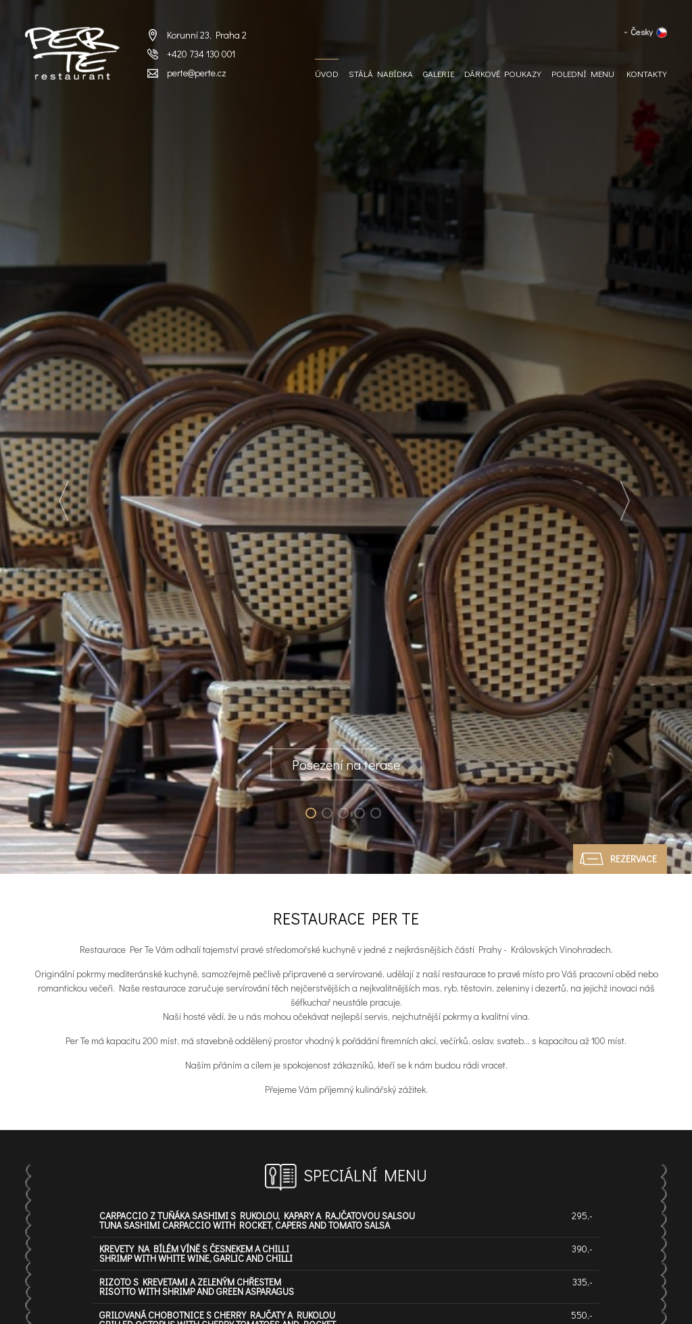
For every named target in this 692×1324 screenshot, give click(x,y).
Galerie (438, 73)
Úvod (327, 73)
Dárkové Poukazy (502, 73)
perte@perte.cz (196, 72)
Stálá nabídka (381, 73)
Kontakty (646, 73)
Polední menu (582, 73)
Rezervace (633, 858)
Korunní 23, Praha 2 (207, 34)
